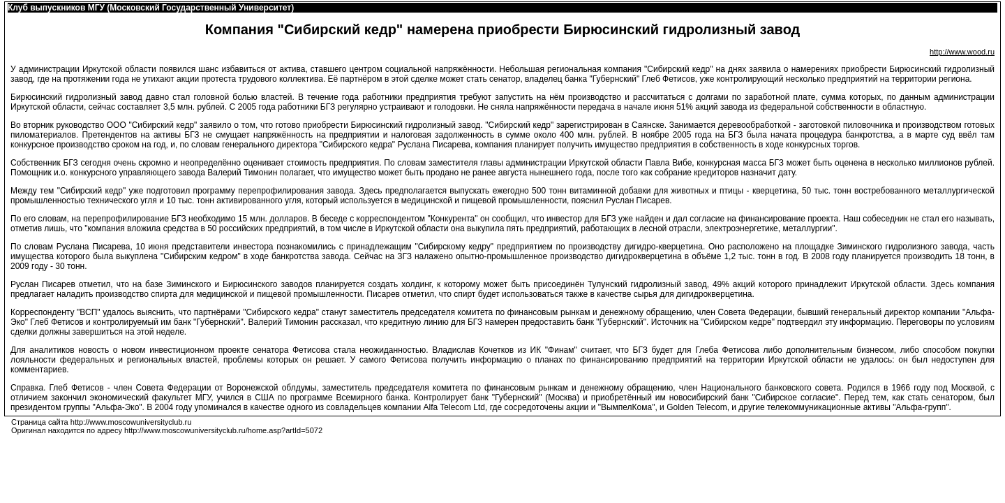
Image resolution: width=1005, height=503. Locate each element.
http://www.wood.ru (962, 52)
